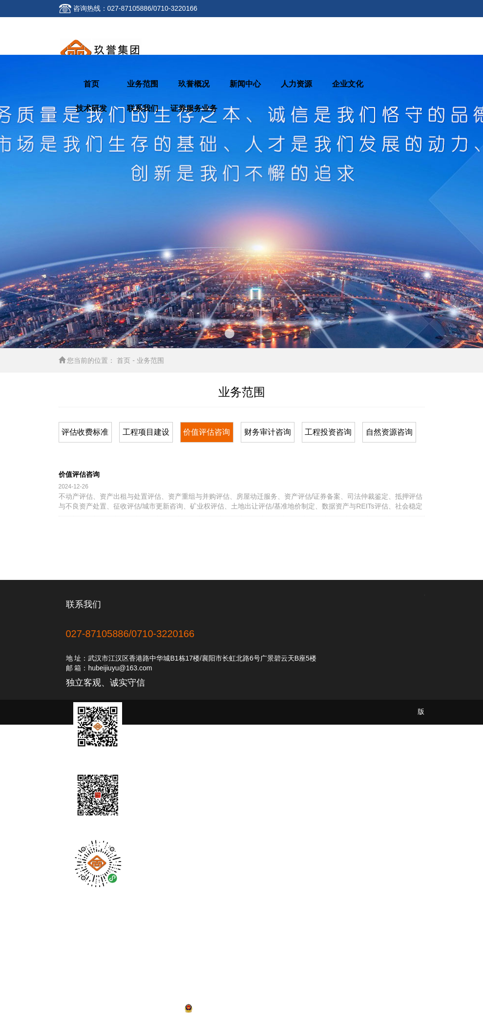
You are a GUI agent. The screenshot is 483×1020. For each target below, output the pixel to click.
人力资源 (296, 84)
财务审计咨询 (267, 432)
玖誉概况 (194, 84)
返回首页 (79, 25)
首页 (91, 84)
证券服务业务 (193, 108)
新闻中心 (245, 84)
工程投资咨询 (328, 432)
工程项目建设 (146, 432)
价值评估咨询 (206, 432)
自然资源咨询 (389, 432)
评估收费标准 (85, 432)
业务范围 (142, 84)
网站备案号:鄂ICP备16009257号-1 (241, 1008)
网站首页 (79, 947)
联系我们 (126, 25)
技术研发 (91, 108)
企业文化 (347, 84)
